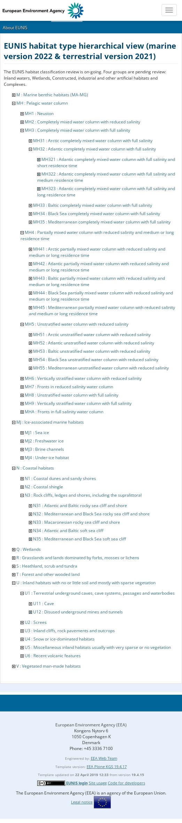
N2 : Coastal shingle (44, 487)
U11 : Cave (43, 603)
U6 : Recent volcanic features (53, 656)
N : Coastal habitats (35, 468)
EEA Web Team (104, 758)
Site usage (98, 782)
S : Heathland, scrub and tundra (46, 566)
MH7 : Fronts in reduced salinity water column (69, 387)
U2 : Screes (36, 622)
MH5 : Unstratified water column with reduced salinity (76, 324)
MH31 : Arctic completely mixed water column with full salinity (92, 141)
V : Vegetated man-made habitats (48, 666)
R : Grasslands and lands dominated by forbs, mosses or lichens (77, 558)
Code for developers (126, 782)
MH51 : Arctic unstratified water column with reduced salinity (92, 334)
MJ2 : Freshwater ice (44, 441)
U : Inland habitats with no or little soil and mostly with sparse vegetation (86, 583)
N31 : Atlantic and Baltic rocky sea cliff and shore (80, 505)
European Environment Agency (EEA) (91, 725)
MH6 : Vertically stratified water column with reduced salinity (83, 378)
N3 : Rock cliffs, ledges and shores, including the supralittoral (83, 495)
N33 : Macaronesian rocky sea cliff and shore (76, 522)
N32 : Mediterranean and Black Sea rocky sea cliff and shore (91, 514)
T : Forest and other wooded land (48, 574)
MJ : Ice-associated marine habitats (50, 422)
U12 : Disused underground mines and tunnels (78, 612)
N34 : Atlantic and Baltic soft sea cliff (68, 530)
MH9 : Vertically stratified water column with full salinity (78, 403)
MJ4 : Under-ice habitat (47, 458)
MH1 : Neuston (39, 113)
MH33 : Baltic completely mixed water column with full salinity (92, 205)
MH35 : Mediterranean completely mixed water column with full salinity (102, 222)
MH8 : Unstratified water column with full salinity (71, 395)
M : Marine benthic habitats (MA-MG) (52, 95)
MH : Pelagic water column (42, 103)
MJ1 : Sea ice (37, 432)
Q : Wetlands (28, 549)
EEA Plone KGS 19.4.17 (107, 766)
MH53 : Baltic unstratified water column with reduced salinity (91, 351)
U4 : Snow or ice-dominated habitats (60, 639)
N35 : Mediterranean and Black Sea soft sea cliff (79, 539)
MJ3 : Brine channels (44, 449)
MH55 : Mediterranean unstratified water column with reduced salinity (101, 368)
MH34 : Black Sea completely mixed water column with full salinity (96, 214)
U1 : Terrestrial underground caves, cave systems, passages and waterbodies (100, 593)
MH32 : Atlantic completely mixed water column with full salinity (94, 149)
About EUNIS (15, 28)
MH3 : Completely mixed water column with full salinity (77, 130)
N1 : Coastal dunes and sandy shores (60, 478)
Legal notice (82, 802)
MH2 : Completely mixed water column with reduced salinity (82, 122)
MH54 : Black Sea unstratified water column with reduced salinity (95, 359)
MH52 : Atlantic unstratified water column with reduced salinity (93, 343)
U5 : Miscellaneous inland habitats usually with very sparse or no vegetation (98, 647)
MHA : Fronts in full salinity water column (64, 412)
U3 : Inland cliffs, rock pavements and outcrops (70, 631)
